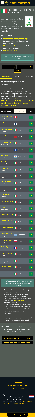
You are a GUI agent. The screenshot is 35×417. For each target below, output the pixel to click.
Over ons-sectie (18, 300)
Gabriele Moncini (7, 201)
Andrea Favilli (5, 194)
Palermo (4, 131)
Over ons (18, 382)
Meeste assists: (9, 46)
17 (31, 130)
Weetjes (17, 71)
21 (31, 117)
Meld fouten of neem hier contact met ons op (18, 403)
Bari (2, 138)
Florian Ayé (5, 247)
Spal (2, 203)
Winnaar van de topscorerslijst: (16, 39)
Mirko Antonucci (7, 162)
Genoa (3, 151)
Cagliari (3, 118)
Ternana (4, 197)
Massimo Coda (6, 181)
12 (31, 143)
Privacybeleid (18, 389)
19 (31, 124)
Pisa (2, 177)
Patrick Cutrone (6, 221)
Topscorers (5, 76)
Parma (3, 157)
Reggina (3, 255)
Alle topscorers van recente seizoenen (18, 338)
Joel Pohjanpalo (6, 123)
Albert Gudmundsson (8, 149)
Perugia (3, 236)
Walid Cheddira (6, 136)
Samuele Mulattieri (7, 142)
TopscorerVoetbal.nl (19, 2)
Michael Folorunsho (8, 266)
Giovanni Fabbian (7, 253)
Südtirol (3, 229)
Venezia (3, 125)
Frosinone (4, 144)
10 (31, 169)
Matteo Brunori (6, 129)
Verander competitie (17, 415)
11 (31, 150)
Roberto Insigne (6, 273)
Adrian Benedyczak (8, 240)
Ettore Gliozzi (5, 175)
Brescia (3, 249)
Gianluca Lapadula (7, 116)
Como (3, 190)
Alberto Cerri (5, 188)
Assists (17, 76)
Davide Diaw (5, 168)
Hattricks (29, 76)
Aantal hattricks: (10, 50)
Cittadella (4, 164)
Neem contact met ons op (18, 385)
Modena (3, 171)
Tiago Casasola (6, 234)
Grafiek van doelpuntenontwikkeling (18, 342)
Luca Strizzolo (6, 260)
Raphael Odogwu (7, 227)
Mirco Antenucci (7, 214)
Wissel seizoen (9, 67)
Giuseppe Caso (6, 207)
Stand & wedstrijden (25, 67)
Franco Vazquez (6, 155)
